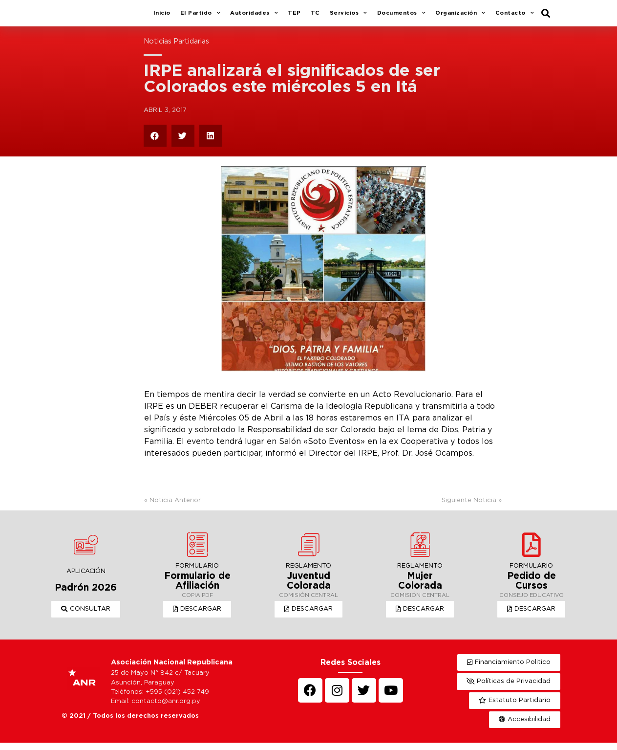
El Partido (200, 17)
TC (315, 16)
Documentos (401, 17)
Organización (460, 17)
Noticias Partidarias (176, 48)
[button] (85, 616)
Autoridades (254, 17)
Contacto (514, 17)
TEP (294, 16)
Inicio (161, 16)
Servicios (348, 17)
